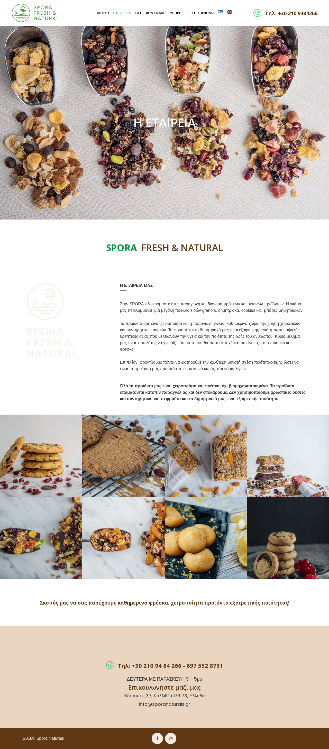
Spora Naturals (50, 738)
